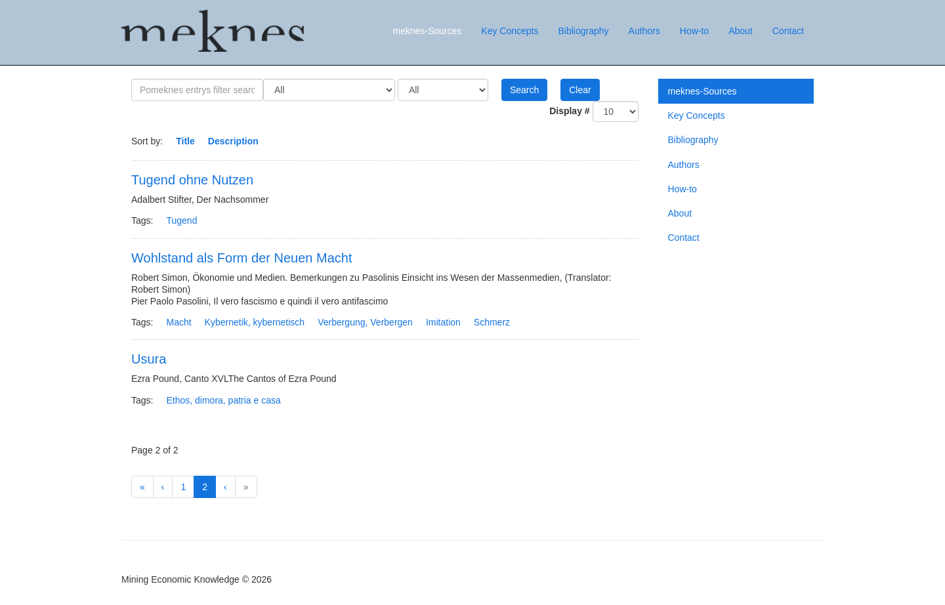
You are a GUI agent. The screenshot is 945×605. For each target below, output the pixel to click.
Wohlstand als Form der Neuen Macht (241, 258)
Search (524, 90)
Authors (644, 31)
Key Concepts (509, 31)
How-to (694, 31)
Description (233, 141)
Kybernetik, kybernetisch (255, 322)
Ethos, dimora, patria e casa (223, 400)
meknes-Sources (426, 31)
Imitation (443, 322)
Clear (580, 90)
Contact (788, 31)
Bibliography (583, 31)
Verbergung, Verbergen (365, 322)
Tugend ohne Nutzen (192, 180)
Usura (148, 359)
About (740, 31)
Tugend (181, 220)
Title (185, 141)
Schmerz (492, 322)
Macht (178, 322)
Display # (569, 111)
